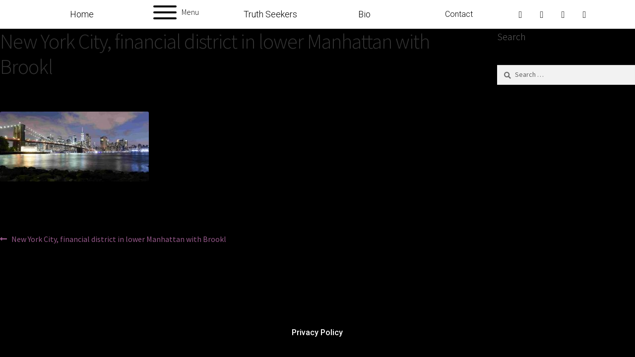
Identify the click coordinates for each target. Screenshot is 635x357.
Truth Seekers (270, 14)
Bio (364, 14)
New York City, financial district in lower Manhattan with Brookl (118, 238)
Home (82, 14)
